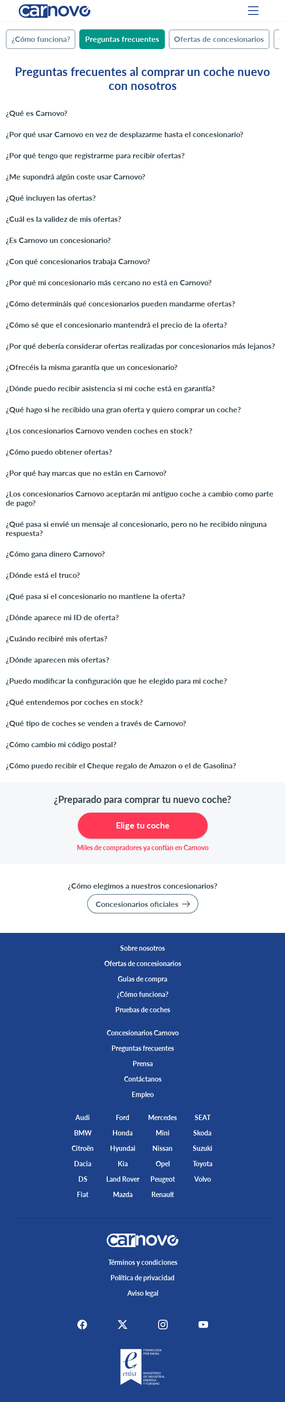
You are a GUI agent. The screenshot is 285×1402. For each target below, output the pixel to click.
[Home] (54, 10)
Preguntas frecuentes (143, 1048)
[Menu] (253, 10)
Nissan (162, 1148)
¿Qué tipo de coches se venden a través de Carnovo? (96, 722)
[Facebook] (82, 1324)
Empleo (143, 1094)
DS (82, 1179)
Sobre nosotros (142, 948)
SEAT (203, 1117)
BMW (83, 1133)
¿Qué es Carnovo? (36, 112)
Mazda (123, 1194)
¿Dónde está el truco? (43, 574)
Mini (163, 1133)
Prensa (143, 1063)
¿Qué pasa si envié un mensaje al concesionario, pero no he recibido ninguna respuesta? (136, 528)
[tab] (40, 39)
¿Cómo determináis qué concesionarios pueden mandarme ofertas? (120, 303)
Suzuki (202, 1148)
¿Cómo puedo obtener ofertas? (59, 451)
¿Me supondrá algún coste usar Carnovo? (75, 176)
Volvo (202, 1179)
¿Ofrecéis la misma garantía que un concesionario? (91, 366)
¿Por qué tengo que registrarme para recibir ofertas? (95, 155)
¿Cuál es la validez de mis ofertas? (63, 218)
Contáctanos (142, 1079)
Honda (122, 1133)
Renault (162, 1194)
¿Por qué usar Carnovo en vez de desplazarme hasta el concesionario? (124, 134)
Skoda (202, 1133)
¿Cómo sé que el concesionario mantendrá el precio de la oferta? (116, 324)
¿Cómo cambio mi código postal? (61, 744)
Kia (123, 1164)
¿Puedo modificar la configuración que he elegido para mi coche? (116, 680)
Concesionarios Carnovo (143, 1033)
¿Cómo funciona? (142, 994)
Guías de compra (142, 979)
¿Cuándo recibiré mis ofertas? (56, 638)
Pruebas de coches (142, 1010)
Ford (122, 1117)
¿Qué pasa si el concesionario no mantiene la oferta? (95, 595)
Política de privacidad (142, 1278)
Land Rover (122, 1179)
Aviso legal (142, 1293)
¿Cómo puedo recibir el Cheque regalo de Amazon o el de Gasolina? (121, 765)
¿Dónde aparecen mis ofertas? (57, 659)
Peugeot (162, 1179)
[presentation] (40, 39)
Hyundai (123, 1148)
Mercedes (162, 1117)
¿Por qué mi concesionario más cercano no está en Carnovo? (108, 282)
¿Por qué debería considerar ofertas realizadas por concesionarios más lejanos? (140, 345)
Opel (163, 1164)
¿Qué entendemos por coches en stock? (74, 701)
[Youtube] (203, 1324)
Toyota (202, 1164)
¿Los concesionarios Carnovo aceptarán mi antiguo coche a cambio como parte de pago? (139, 498)
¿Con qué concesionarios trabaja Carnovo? (78, 261)
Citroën (83, 1148)
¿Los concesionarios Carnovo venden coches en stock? (99, 430)
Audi (82, 1117)
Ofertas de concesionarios (142, 963)
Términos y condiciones (142, 1262)
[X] (122, 1324)
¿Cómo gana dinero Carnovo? (55, 553)
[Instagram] (163, 1324)
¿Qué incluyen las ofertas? (51, 197)
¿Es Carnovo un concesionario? (58, 239)
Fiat (82, 1194)
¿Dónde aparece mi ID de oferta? (62, 617)
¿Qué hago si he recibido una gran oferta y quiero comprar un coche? (123, 409)
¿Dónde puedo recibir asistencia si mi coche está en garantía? (110, 388)
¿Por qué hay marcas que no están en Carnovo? (86, 472)
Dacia (82, 1164)
